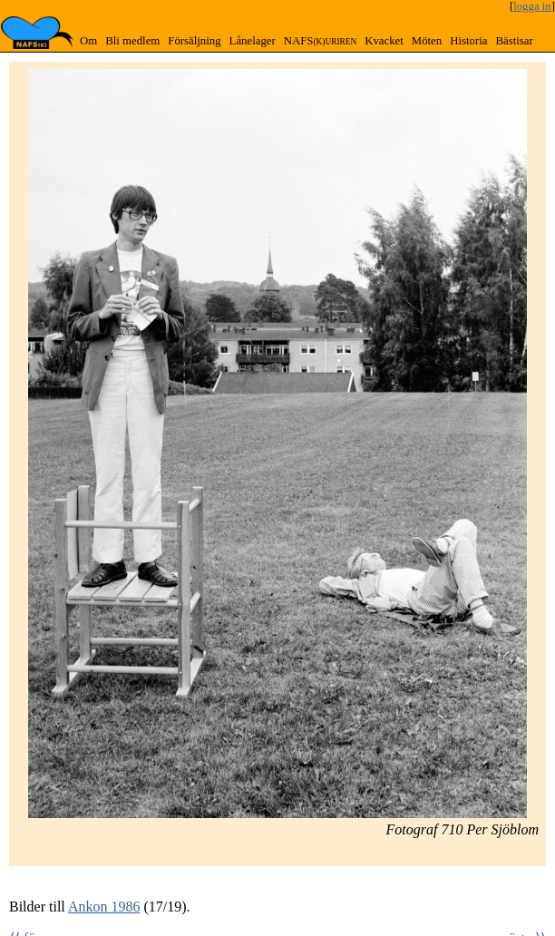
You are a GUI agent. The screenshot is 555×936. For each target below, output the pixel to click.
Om (88, 40)
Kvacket (384, 40)
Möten (427, 40)
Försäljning (194, 40)
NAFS (320, 40)
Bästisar (513, 40)
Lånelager (252, 40)
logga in (532, 6)
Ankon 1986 (104, 906)
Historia (468, 40)
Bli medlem (132, 40)
